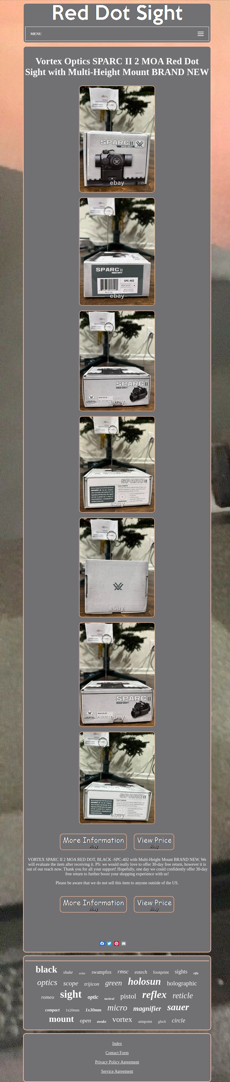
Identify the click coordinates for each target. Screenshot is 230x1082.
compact (52, 1010)
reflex (154, 994)
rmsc (123, 971)
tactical (109, 998)
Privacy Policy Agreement (117, 1062)
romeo (47, 997)
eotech (140, 972)
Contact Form (116, 1053)
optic (93, 997)
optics (47, 982)
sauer (178, 1007)
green (113, 983)
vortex (122, 1019)
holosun (144, 981)
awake (101, 1021)
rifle (196, 973)
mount (61, 1019)
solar (82, 973)
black (46, 969)
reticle (182, 995)
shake (68, 972)
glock (162, 1021)
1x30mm (93, 1010)
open (85, 1020)
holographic (182, 983)
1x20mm (72, 1010)
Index (117, 1043)
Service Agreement (117, 1071)
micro (118, 1007)
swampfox (102, 972)
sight (71, 994)
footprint (161, 972)
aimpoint (145, 1021)
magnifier (147, 1008)
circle (178, 1020)
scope (70, 983)
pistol (128, 996)
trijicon (91, 984)
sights (181, 972)
